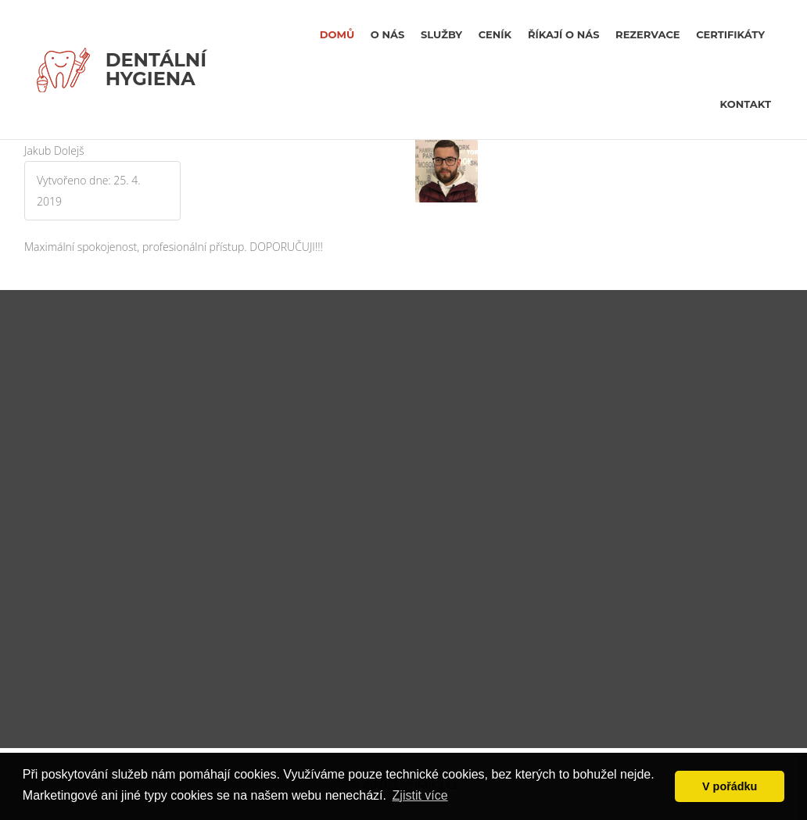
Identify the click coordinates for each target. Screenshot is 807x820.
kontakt (745, 104)
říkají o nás (564, 34)
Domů (337, 34)
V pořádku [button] (729, 786)
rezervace (647, 34)
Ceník (495, 34)
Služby (441, 34)
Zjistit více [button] (420, 795)
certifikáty (730, 34)
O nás (387, 34)
